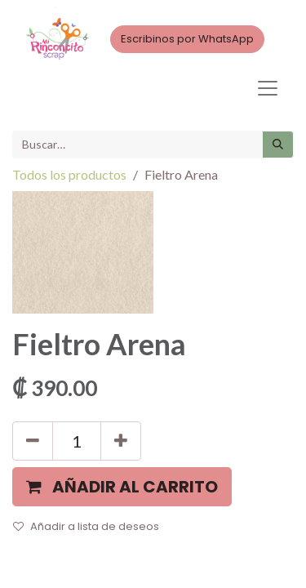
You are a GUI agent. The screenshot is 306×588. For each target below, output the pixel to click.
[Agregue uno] (120, 441)
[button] (122, 486)
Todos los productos (69, 174)
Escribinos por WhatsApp (187, 39)
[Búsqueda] (278, 144)
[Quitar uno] (32, 441)
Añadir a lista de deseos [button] (86, 526)
